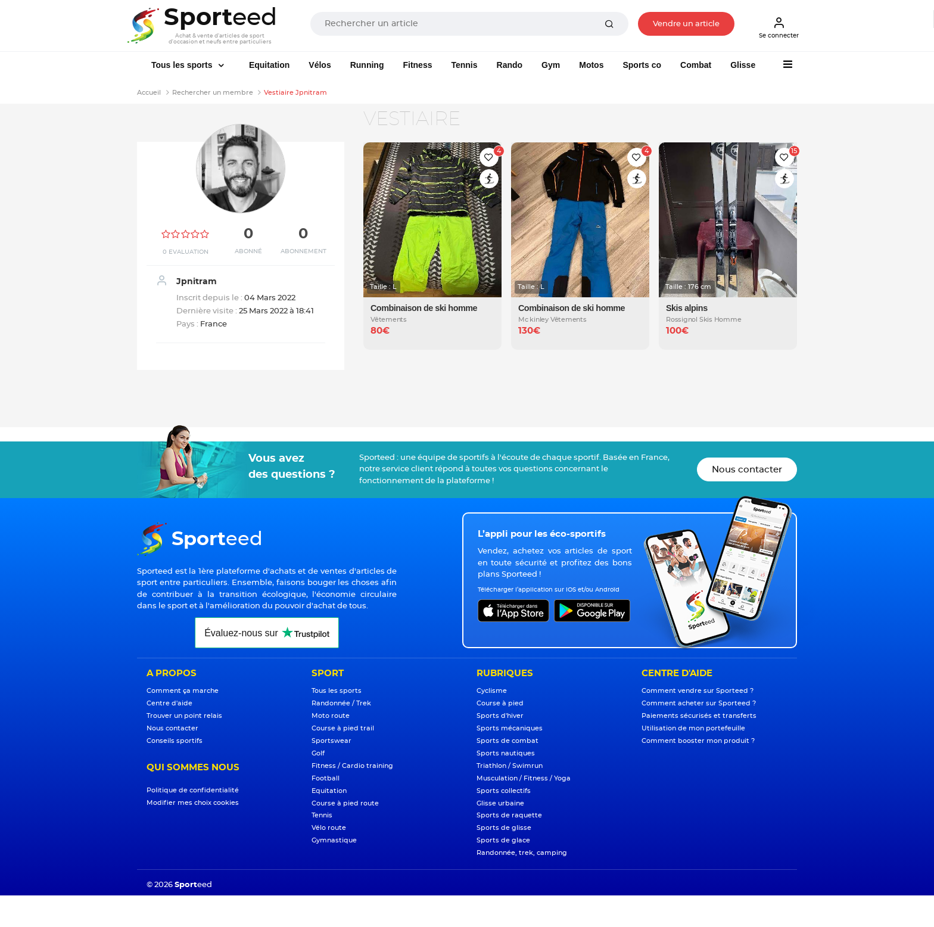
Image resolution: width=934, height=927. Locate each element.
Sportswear (331, 741)
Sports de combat (507, 741)
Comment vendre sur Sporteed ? (698, 691)
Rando (510, 65)
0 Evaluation (185, 252)
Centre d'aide (169, 703)
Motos (591, 65)
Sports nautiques (506, 753)
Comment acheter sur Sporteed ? (699, 703)
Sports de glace (503, 840)
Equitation (269, 65)
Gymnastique (334, 840)
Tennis (464, 65)
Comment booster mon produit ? (698, 741)
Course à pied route (345, 803)
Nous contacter (747, 469)
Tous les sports (182, 65)
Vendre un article (686, 24)
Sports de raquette (509, 815)
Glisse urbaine (500, 803)
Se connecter (779, 27)
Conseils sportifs (175, 741)
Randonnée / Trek (341, 703)
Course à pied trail (343, 728)
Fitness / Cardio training (352, 766)
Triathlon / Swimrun (510, 766)
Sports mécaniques (510, 728)
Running (367, 65)
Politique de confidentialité (193, 790)
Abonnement (303, 251)
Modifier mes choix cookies (193, 803)
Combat (695, 65)
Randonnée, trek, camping (522, 853)
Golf (318, 753)
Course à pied (500, 703)
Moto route (331, 716)
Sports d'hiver (500, 716)
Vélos (320, 65)
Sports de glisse (504, 828)
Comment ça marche (183, 691)
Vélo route (329, 828)
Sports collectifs (504, 791)
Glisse (742, 65)
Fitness (417, 65)
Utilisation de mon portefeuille (693, 728)
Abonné (248, 251)
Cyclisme (492, 691)
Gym (550, 65)
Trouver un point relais (184, 716)
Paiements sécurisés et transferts (699, 716)
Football (326, 778)
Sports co (641, 65)
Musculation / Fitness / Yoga (524, 778)
